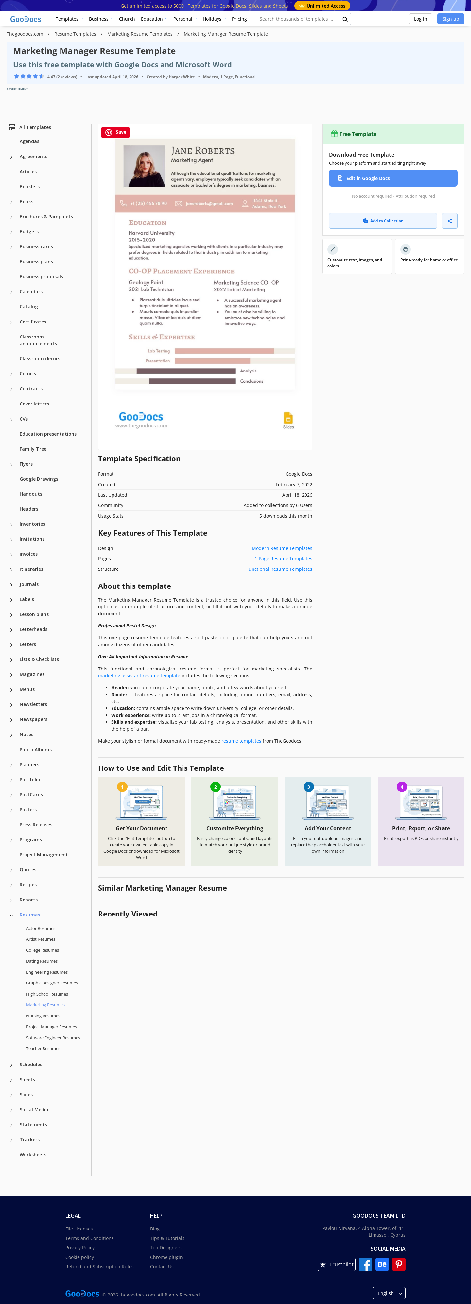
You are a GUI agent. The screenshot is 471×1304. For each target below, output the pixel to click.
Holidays (212, 19)
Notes (26, 734)
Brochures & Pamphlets (46, 216)
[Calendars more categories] (11, 292)
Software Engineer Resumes (53, 1038)
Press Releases (36, 824)
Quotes (28, 870)
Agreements (33, 156)
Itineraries (31, 569)
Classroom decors (40, 358)
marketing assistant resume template (139, 675)
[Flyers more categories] (11, 465)
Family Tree (33, 449)
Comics (28, 374)
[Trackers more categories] (11, 1140)
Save (115, 132)
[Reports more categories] (11, 900)
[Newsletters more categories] (11, 705)
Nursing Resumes (43, 1016)
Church (127, 19)
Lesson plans (34, 614)
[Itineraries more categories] (11, 570)
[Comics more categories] (11, 374)
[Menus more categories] (11, 690)
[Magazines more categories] (11, 675)
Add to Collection (383, 220)
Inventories (32, 524)
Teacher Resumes (43, 1048)
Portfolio (30, 779)
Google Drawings (39, 479)
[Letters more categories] (11, 645)
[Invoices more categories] (11, 555)
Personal (182, 19)
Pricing (239, 19)
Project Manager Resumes (51, 1027)
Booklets (30, 186)
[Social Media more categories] (11, 1110)
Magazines (32, 674)
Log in (420, 19)
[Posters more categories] (11, 810)
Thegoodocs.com (25, 34)
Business (99, 19)
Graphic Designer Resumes (52, 983)
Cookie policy (79, 1257)
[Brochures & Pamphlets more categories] (11, 217)
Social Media (34, 1109)
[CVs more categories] (11, 419)
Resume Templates (75, 34)
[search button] (345, 19)
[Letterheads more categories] (11, 630)
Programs (31, 839)
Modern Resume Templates (282, 548)
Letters (28, 644)
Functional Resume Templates (279, 569)
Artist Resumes (40, 939)
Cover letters (34, 404)
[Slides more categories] (11, 1095)
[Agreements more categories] (11, 157)
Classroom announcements (38, 340)
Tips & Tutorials (167, 1238)
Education (152, 19)
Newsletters (33, 704)
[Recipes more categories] (11, 885)
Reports (29, 900)
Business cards (36, 246)
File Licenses (79, 1229)
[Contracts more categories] (11, 389)
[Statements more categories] (11, 1125)
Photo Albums (36, 749)
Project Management (44, 854)
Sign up (451, 19)
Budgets (29, 231)
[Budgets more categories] (11, 232)
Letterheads (33, 629)
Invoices (29, 554)
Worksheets (33, 1154)
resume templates (241, 741)
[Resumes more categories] (11, 915)
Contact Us (162, 1266)
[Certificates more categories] (11, 322)
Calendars (31, 292)
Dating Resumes (42, 961)
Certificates (33, 322)
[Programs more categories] (11, 840)
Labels (27, 599)
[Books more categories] (11, 202)
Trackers (30, 1139)
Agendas (29, 141)
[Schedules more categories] (11, 1065)
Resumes (30, 915)
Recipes (28, 885)
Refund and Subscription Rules (99, 1266)
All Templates (29, 127)
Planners (29, 764)
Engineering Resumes (47, 972)
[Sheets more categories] (11, 1080)
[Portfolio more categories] (11, 780)
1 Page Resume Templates (283, 558)
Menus (27, 689)
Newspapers (33, 719)
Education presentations (48, 434)
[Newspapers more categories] (11, 720)
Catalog (29, 307)
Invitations (32, 539)
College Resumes (42, 950)
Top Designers (166, 1248)
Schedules (31, 1064)
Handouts (31, 494)
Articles (28, 171)
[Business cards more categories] (11, 247)
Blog (155, 1229)
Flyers (26, 464)
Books (26, 201)
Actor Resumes (40, 928)
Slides (26, 1094)
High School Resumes (47, 994)
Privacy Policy (80, 1248)
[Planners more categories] (11, 765)
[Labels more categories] (11, 600)
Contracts (31, 389)
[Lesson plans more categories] (11, 615)
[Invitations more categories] (11, 540)
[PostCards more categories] (11, 795)
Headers (29, 509)
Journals (29, 584)
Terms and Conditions (89, 1238)
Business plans (36, 261)
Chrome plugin (166, 1257)
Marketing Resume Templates (140, 34)
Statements (33, 1124)
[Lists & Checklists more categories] (11, 660)
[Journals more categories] (11, 585)
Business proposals (41, 276)
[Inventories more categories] (11, 525)
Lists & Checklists (39, 659)
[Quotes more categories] (11, 870)
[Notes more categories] (11, 735)
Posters (28, 809)
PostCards (31, 794)
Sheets (27, 1079)
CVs (24, 419)
